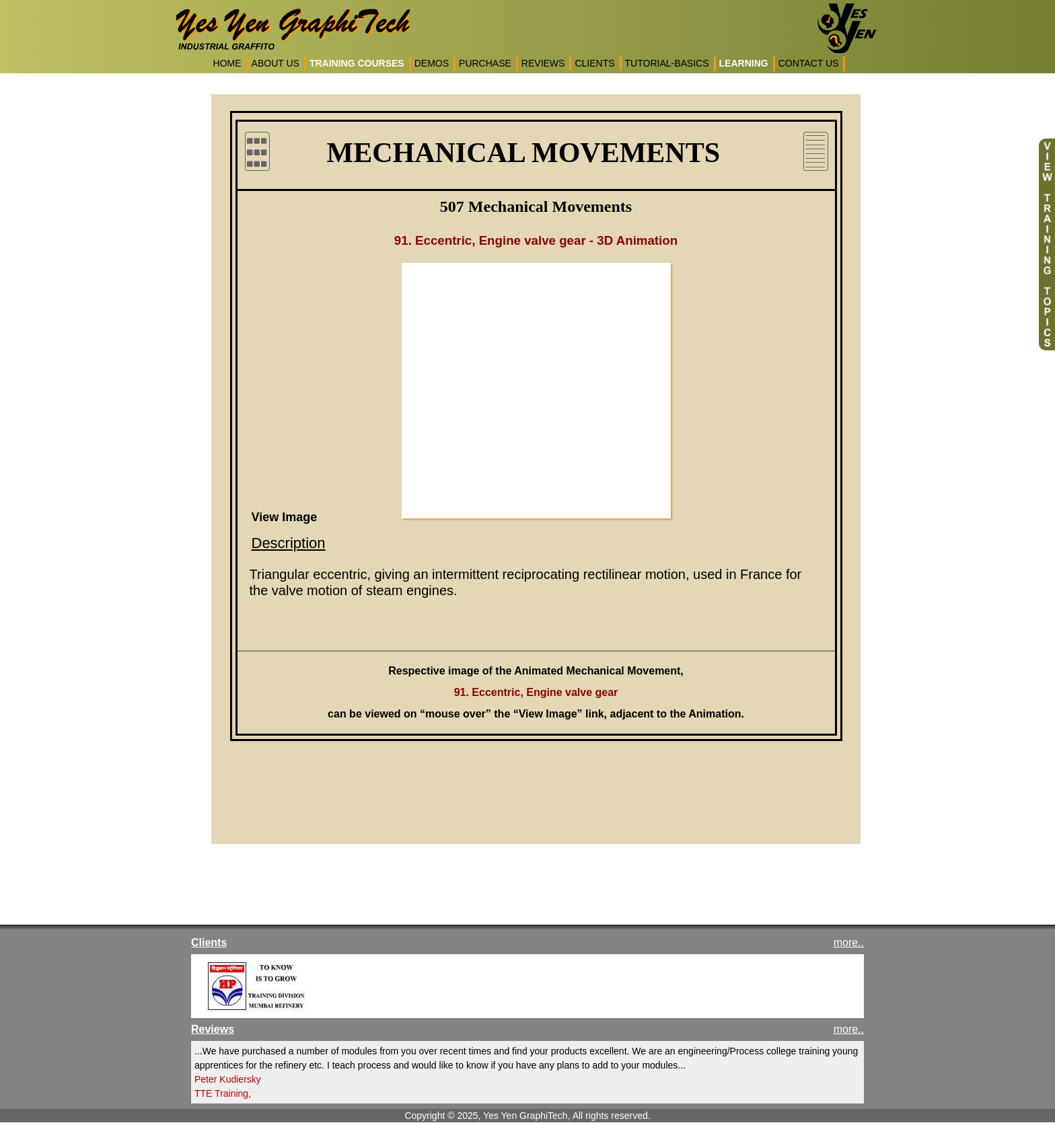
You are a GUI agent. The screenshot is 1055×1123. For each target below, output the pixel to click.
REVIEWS (543, 63)
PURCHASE (485, 63)
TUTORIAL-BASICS (667, 63)
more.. (849, 942)
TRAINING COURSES (357, 63)
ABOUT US (275, 63)
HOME (227, 63)
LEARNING (743, 63)
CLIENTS (594, 63)
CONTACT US (808, 63)
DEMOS (431, 63)
